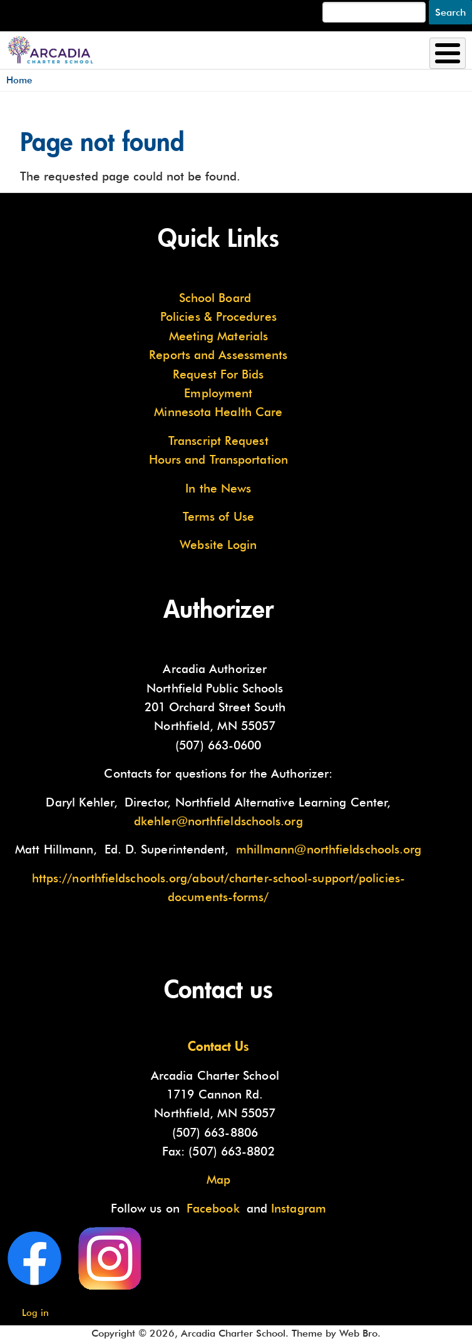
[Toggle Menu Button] (447, 53)
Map (218, 1179)
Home (19, 80)
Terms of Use (218, 516)
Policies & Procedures (218, 316)
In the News (218, 488)
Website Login (218, 544)
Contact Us (218, 1046)
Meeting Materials (219, 336)
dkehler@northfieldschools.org (218, 821)
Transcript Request (218, 440)
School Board (215, 298)
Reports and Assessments (218, 355)
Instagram (298, 1208)
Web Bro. (360, 1333)
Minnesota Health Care (218, 412)
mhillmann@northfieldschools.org (329, 849)
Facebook (213, 1208)
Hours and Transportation (218, 459)
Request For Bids (218, 374)
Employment (218, 393)
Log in (35, 1312)
